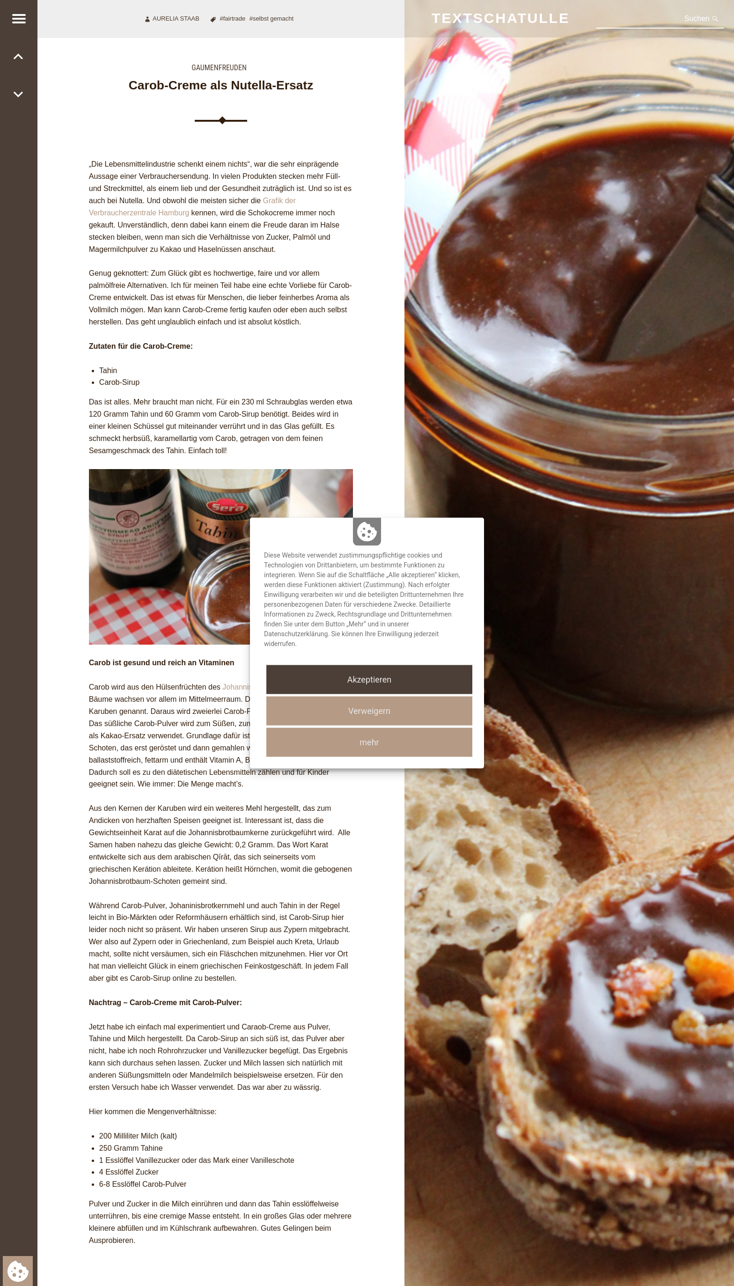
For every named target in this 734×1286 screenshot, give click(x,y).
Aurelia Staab (176, 18)
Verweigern (369, 711)
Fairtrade (234, 18)
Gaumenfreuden (219, 67)
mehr (369, 742)
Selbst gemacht (273, 18)
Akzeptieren (369, 679)
